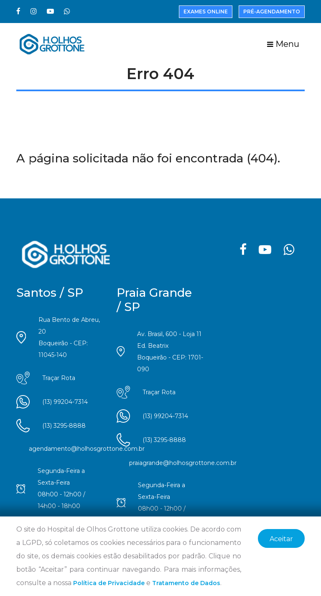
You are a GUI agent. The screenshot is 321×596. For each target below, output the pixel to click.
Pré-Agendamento (271, 11)
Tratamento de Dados (186, 583)
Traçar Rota (58, 378)
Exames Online (205, 11)
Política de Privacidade (109, 583)
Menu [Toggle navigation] (283, 44)
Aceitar (281, 539)
